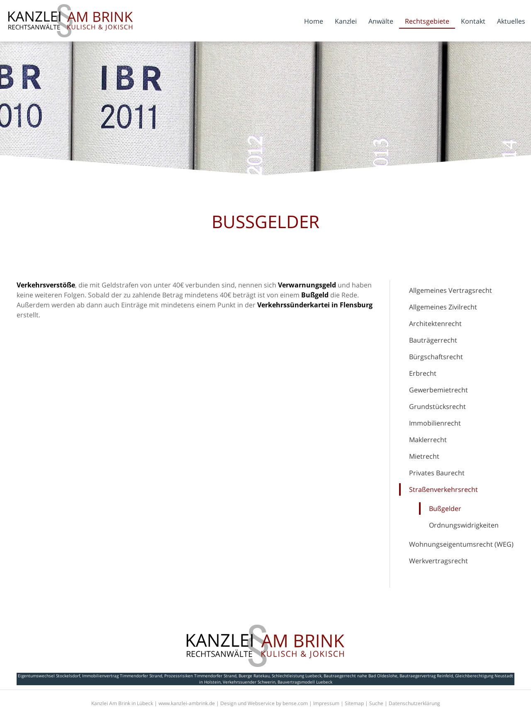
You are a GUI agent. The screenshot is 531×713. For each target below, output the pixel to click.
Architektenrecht (435, 323)
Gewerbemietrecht (438, 389)
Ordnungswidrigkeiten (464, 525)
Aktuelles (511, 21)
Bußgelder (445, 508)
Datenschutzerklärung (414, 703)
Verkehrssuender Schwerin (249, 682)
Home (313, 21)
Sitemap (354, 703)
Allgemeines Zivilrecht (443, 306)
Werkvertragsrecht (438, 560)
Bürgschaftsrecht (436, 356)
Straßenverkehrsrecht (443, 489)
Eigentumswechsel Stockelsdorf (49, 676)
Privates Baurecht (437, 472)
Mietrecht (424, 456)
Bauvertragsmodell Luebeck (305, 682)
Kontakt (473, 21)
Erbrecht (422, 373)
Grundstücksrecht (437, 406)
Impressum (326, 703)
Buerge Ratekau (254, 676)
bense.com (295, 703)
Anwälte (380, 21)
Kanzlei (346, 21)
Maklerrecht (428, 439)
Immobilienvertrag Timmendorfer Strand (122, 676)
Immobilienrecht (435, 423)
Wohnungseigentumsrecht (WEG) (461, 544)
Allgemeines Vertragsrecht (450, 290)
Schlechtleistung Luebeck (297, 676)
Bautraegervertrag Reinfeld (426, 676)
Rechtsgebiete (427, 21)
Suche (376, 703)
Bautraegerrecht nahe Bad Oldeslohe (360, 676)
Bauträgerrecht (433, 340)
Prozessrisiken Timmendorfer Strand (200, 676)
